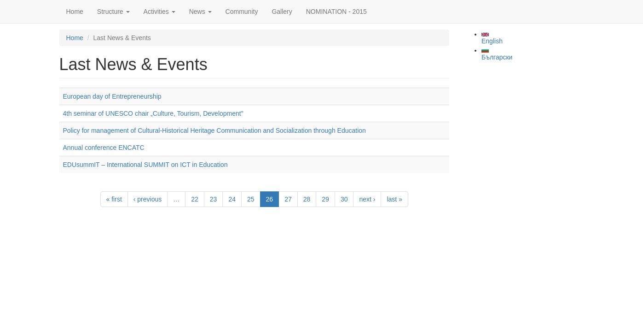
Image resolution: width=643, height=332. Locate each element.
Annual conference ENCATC (104, 147)
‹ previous (147, 199)
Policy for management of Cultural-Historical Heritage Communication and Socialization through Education (214, 130)
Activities (159, 11)
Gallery (282, 11)
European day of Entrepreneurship (112, 96)
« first (114, 199)
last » (394, 199)
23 (213, 199)
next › (367, 199)
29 (325, 199)
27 (288, 199)
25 (251, 199)
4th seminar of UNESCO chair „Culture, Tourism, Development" (153, 113)
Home (74, 11)
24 (232, 199)
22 (194, 199)
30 (344, 199)
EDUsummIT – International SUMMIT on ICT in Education (145, 164)
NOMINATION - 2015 (336, 11)
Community (242, 11)
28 (307, 199)
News (200, 11)
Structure (113, 11)
